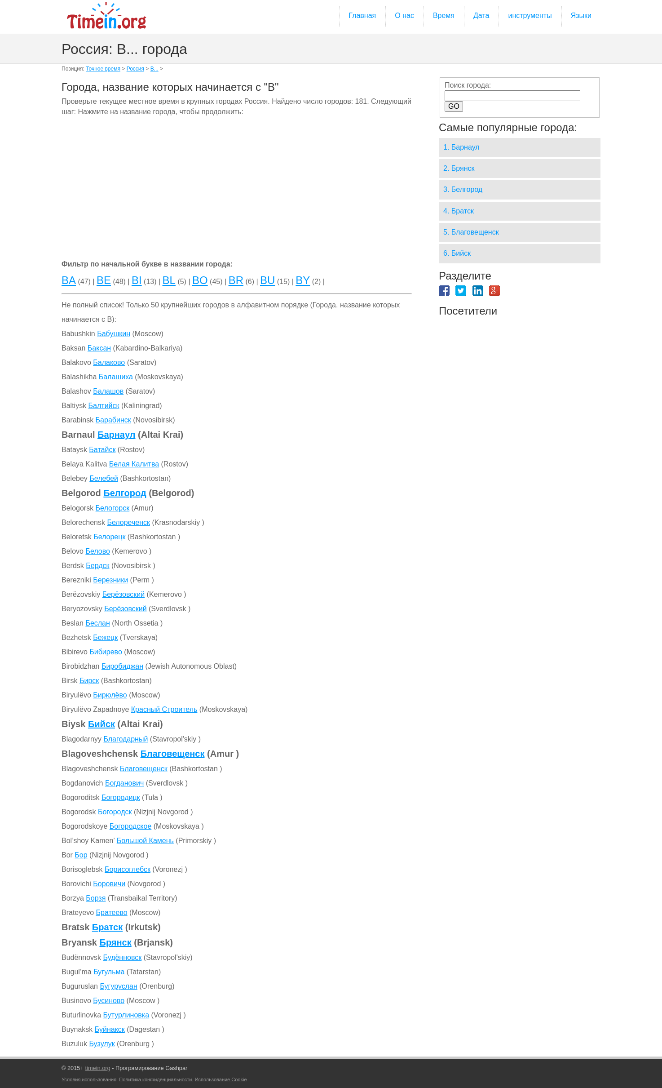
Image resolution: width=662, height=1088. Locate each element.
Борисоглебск (127, 869)
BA (69, 280)
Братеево (111, 912)
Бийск (101, 724)
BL (169, 280)
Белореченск (128, 522)
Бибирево (105, 652)
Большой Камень (145, 840)
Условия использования (89, 1079)
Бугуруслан (118, 986)
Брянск (116, 942)
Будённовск (122, 957)
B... (154, 69)
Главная (362, 15)
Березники (110, 580)
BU (267, 280)
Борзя (96, 898)
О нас (404, 15)
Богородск (115, 812)
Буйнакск (110, 1029)
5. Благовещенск (471, 232)
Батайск (102, 449)
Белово (97, 551)
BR (236, 280)
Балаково (109, 362)
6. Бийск (457, 253)
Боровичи (109, 884)
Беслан (97, 623)
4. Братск (458, 211)
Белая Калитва (134, 464)
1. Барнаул (461, 147)
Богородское (131, 826)
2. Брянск (459, 168)
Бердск (97, 565)
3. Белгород (462, 189)
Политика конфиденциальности (155, 1079)
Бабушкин (113, 334)
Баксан (99, 348)
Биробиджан (122, 666)
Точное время (103, 69)
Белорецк (109, 537)
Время (444, 15)
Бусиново (108, 1000)
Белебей (103, 478)
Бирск (89, 680)
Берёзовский (123, 594)
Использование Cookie (221, 1079)
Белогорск (113, 508)
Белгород (124, 493)
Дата (481, 15)
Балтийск (103, 405)
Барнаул (116, 435)
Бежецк (105, 637)
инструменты (530, 15)
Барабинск (113, 420)
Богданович (124, 783)
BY (303, 280)
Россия (135, 69)
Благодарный (125, 739)
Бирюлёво (110, 695)
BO (200, 280)
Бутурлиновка (126, 1015)
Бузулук (102, 1044)
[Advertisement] (237, 190)
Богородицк (121, 797)
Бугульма (108, 972)
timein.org (97, 1068)
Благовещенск (173, 754)
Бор (81, 855)
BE (104, 280)
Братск (107, 927)
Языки (581, 15)
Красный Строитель (164, 709)
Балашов (108, 391)
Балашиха (116, 377)
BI (137, 280)
